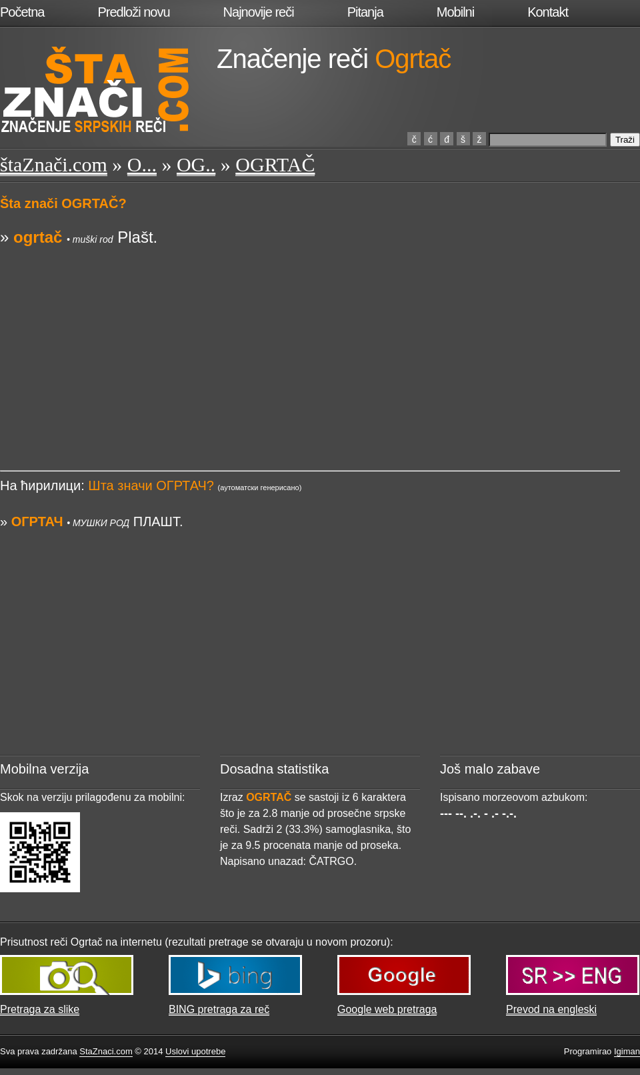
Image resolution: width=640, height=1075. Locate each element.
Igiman (627, 1051)
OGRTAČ (275, 164)
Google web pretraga (387, 1009)
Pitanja (365, 12)
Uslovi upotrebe (195, 1051)
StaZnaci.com (105, 1051)
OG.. (196, 164)
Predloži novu (133, 12)
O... (142, 164)
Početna (22, 12)
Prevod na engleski (551, 1009)
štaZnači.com (53, 164)
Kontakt (547, 12)
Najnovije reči (258, 12)
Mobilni (455, 12)
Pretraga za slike (39, 1009)
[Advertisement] (310, 342)
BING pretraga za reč (219, 1009)
